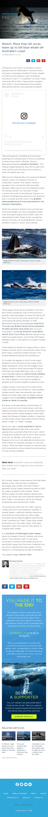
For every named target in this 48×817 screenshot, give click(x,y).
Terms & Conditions (27, 805)
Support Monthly (24, 717)
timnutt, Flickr (25, 555)
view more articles (9, 757)
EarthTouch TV (12, 797)
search (45, 4)
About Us (26, 797)
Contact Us (38, 797)
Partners (17, 805)
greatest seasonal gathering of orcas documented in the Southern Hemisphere (23, 201)
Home (6, 793)
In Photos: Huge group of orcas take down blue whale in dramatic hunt (8, 748)
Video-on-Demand (19, 793)
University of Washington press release (23, 533)
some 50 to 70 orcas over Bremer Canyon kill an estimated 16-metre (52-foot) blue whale (23, 326)
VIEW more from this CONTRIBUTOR (23, 578)
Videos (33, 793)
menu (3, 4)
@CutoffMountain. (38, 576)
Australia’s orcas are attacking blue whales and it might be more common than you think (22, 466)
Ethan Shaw (8, 54)
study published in (26, 426)
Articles (43, 793)
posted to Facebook (29, 164)
